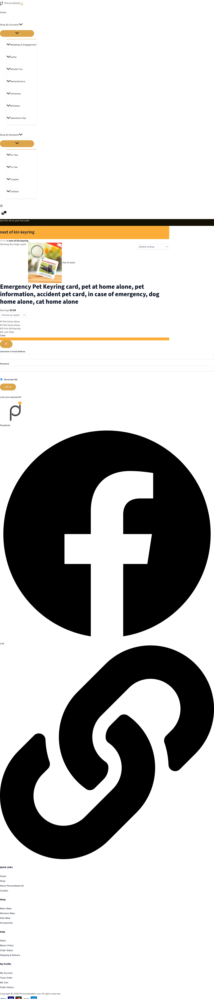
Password (4, 364)
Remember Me (9, 379)
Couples (13, 179)
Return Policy (7, 945)
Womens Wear (7, 913)
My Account (6, 973)
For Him (12, 155)
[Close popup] (6, 344)
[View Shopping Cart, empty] (3, 213)
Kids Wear (5, 918)
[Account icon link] (1, 206)
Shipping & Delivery (10, 955)
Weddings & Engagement (21, 44)
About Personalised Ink (12, 885)
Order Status (6, 950)
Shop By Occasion (11, 24)
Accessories (6, 922)
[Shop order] (153, 246)
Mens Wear (6, 908)
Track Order (6, 977)
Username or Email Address (12, 351)
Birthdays (13, 105)
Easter (12, 57)
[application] (21, 24)
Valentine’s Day (16, 118)
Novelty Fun (15, 69)
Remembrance (16, 81)
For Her (12, 167)
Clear (3, 335)
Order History (7, 987)
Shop (2, 881)
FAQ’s (3, 940)
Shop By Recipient (11, 134)
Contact (4, 890)
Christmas (14, 93)
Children (13, 191)
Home (3, 12)
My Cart (4, 982)
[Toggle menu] (17, 33)
